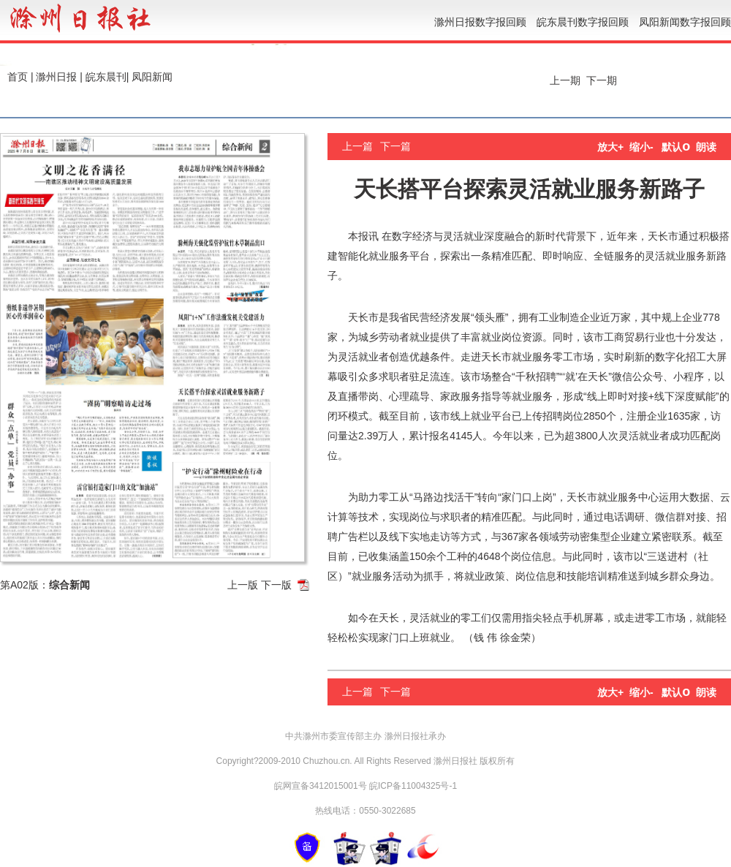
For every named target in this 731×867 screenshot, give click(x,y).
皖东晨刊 (106, 77)
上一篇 (357, 146)
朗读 (706, 147)
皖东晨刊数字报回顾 (583, 22)
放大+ (610, 147)
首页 (17, 77)
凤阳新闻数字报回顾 (685, 22)
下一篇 (395, 146)
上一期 (563, 80)
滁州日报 (56, 77)
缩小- (641, 147)
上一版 (242, 585)
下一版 (276, 585)
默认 (676, 147)
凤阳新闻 (152, 77)
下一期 (603, 80)
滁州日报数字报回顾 (480, 22)
